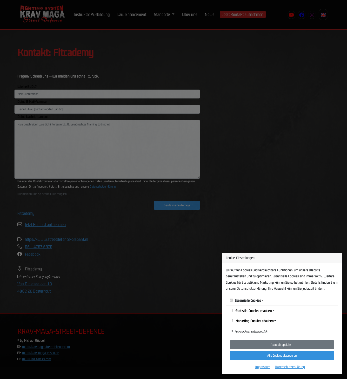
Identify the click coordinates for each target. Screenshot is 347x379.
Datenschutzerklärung (290, 367)
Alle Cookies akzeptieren (282, 355)
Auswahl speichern (282, 344)
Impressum (262, 367)
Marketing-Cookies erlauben (252, 321)
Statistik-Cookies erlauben (251, 311)
